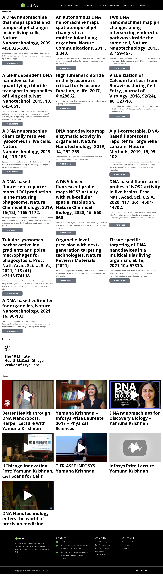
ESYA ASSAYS (89, 5)
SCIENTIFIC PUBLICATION (109, 5)
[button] (27, 402)
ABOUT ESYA (128, 5)
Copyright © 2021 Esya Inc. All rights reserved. (32, 578)
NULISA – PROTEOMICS (70, 5)
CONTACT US (143, 5)
